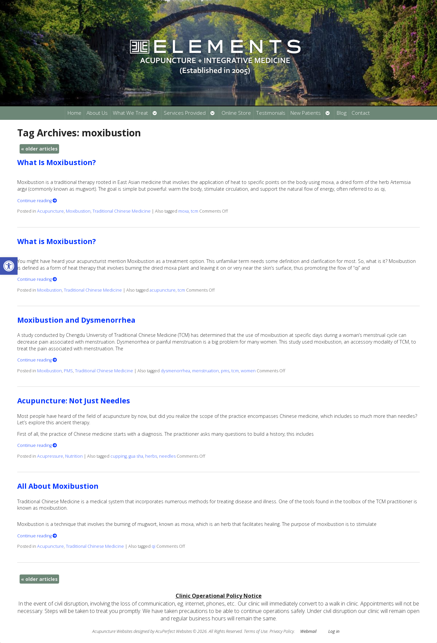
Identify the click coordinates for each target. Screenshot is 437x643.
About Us (97, 112)
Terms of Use (255, 631)
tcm (194, 211)
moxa (183, 211)
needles (167, 456)
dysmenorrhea (175, 371)
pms (225, 371)
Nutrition (74, 456)
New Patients (305, 112)
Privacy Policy (281, 631)
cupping (118, 456)
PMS (68, 371)
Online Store (236, 112)
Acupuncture (50, 211)
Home (74, 112)
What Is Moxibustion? (56, 162)
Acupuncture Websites (112, 631)
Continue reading (37, 201)
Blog (341, 112)
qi (153, 546)
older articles (39, 148)
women (248, 371)
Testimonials (270, 112)
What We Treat (130, 112)
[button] (9, 266)
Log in (333, 631)
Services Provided (185, 112)
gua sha (136, 456)
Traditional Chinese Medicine (122, 211)
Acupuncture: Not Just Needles (73, 400)
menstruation (205, 371)
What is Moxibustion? (56, 241)
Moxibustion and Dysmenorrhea (76, 320)
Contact (361, 112)
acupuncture (163, 290)
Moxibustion (78, 211)
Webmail (308, 631)
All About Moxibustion (58, 486)
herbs (151, 456)
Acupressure (50, 456)
